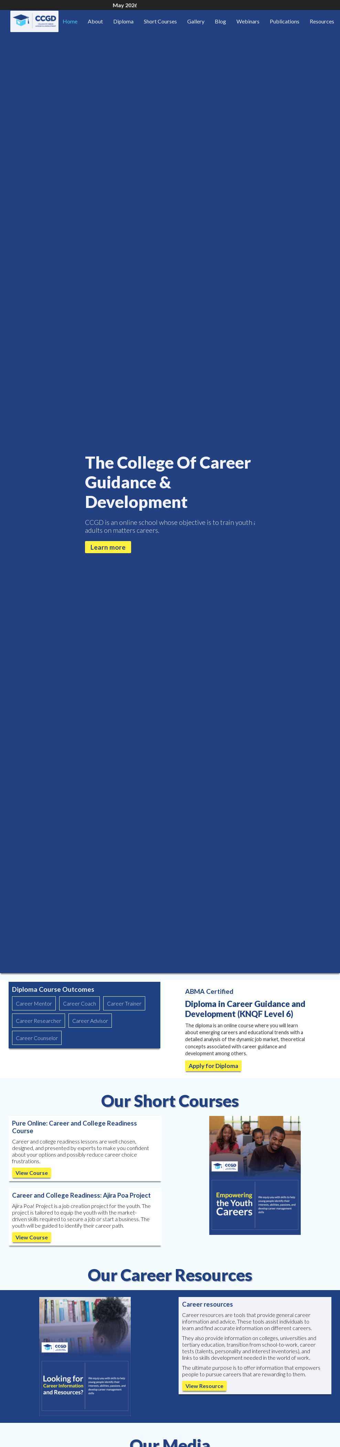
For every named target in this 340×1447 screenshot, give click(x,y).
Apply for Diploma (213, 1065)
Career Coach (79, 1003)
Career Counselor (37, 1038)
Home (70, 21)
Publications (284, 21)
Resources (322, 21)
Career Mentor (34, 1003)
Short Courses (160, 21)
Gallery (195, 21)
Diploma (123, 21)
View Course (31, 1172)
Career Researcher (38, 1020)
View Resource (204, 1386)
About (95, 21)
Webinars (247, 21)
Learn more (108, 547)
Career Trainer (124, 1003)
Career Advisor (90, 1020)
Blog (220, 21)
